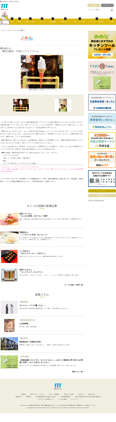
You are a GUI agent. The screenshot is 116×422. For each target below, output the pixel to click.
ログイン (107, 5)
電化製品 (52, 22)
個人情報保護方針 (66, 396)
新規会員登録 (94, 5)
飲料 (19, 22)
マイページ (102, 191)
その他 (111, 22)
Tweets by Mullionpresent (96, 200)
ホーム (3, 30)
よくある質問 (62, 399)
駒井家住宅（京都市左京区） (30, 342)
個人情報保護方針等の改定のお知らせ (46, 396)
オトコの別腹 (18, 30)
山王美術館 (23, 324)
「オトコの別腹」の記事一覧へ (73, 285)
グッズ (42, 22)
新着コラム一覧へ (78, 371)
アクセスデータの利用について (46, 399)
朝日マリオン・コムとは (37, 394)
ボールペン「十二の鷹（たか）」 (32, 305)
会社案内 (23, 394)
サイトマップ (74, 399)
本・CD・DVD (79, 22)
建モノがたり (24, 338)
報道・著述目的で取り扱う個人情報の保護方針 (88, 396)
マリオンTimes (24, 356)
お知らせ (80, 394)
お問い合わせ (91, 394)
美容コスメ (65, 22)
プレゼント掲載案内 (53, 394)
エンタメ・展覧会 (97, 22)
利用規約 (28, 396)
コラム (10, 30)
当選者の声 (18, 396)
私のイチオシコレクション (27, 320)
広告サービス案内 (69, 394)
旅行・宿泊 (30, 22)
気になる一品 (24, 301)
